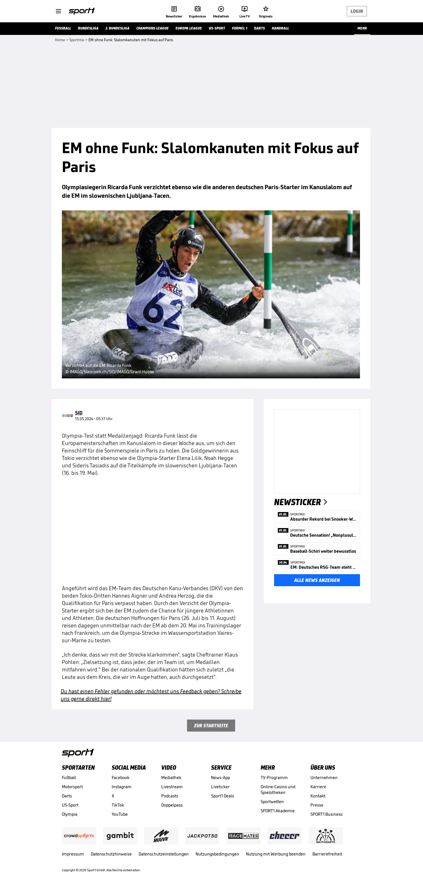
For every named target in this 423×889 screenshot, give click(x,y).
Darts (67, 796)
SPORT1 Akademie (278, 810)
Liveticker (220, 786)
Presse (316, 805)
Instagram (121, 786)
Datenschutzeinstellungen (164, 854)
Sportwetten (272, 801)
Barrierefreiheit (327, 854)
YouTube (120, 814)
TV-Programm (274, 777)
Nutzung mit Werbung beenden (276, 854)
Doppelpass (172, 805)
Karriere (318, 786)
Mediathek (171, 777)
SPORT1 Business (326, 814)
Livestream (172, 786)
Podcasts (169, 796)
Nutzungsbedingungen (217, 854)
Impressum (73, 854)
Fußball (69, 777)
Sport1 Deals (222, 796)
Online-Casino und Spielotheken (278, 789)
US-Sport (70, 805)
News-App (220, 777)
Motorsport (72, 786)
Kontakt (317, 796)
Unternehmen (324, 777)
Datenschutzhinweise (111, 854)
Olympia (69, 814)
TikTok (118, 805)
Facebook (120, 777)
